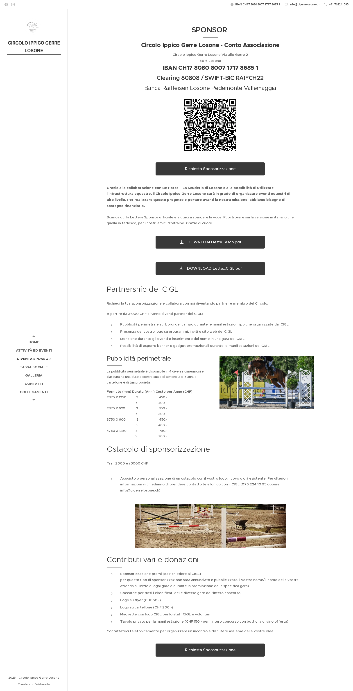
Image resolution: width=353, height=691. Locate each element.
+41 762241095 (338, 4)
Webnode (42, 684)
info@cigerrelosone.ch (304, 4)
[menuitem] (33, 342)
